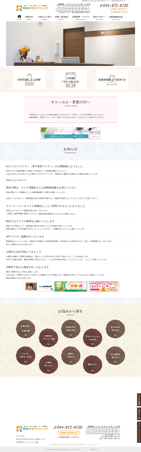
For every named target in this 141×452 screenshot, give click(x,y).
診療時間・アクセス (84, 444)
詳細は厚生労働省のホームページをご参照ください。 (57, 214)
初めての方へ (94, 444)
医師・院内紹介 (73, 444)
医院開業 (93, 449)
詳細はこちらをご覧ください (16, 180)
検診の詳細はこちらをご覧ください (18, 278)
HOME (50, 444)
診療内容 (56, 444)
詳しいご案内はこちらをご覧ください (19, 244)
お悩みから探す (64, 444)
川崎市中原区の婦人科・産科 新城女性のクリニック (59, 449)
